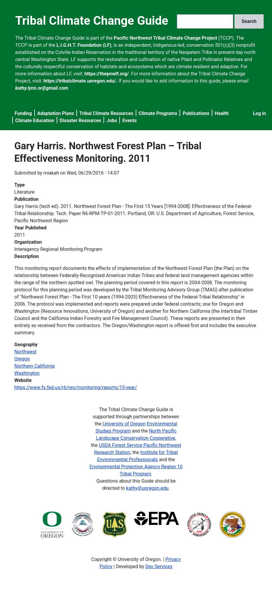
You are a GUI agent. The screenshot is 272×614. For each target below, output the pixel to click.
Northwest (25, 352)
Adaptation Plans (55, 113)
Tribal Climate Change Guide (91, 21)
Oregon (22, 359)
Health (222, 113)
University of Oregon (124, 424)
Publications (196, 113)
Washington (26, 373)
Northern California (34, 366)
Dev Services (158, 566)
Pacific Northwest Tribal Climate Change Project (165, 38)
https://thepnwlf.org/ (106, 74)
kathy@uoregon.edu (147, 488)
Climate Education (34, 120)
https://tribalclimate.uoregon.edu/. (80, 81)
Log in (259, 113)
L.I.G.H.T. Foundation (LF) (83, 45)
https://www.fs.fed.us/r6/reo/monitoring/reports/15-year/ (75, 387)
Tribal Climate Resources (106, 113)
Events (129, 120)
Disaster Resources (80, 120)
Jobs (111, 120)
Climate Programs (158, 113)
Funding (23, 113)
